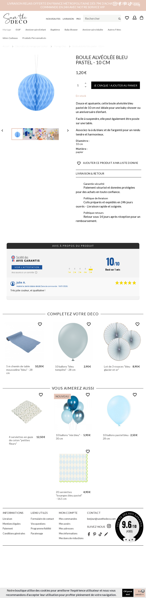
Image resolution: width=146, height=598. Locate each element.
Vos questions (38, 523)
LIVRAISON (68, 19)
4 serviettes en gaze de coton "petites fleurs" (21, 440)
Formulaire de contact (42, 518)
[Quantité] (80, 85)
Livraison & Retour (90, 173)
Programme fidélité (41, 528)
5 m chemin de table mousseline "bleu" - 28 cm (19, 370)
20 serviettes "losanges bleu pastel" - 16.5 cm (69, 495)
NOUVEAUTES (53, 19)
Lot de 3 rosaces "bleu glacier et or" (117, 368)
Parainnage (37, 533)
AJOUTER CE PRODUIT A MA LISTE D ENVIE (107, 163)
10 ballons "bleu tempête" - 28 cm (65, 368)
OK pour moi (127, 593)
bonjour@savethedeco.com (101, 518)
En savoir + (139, 593)
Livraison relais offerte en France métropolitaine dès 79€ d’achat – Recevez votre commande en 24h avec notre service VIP (73, 5)
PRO (78, 19)
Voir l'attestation (27, 267)
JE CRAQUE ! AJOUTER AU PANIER (115, 85)
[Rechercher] (102, 18)
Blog (136, 4)
